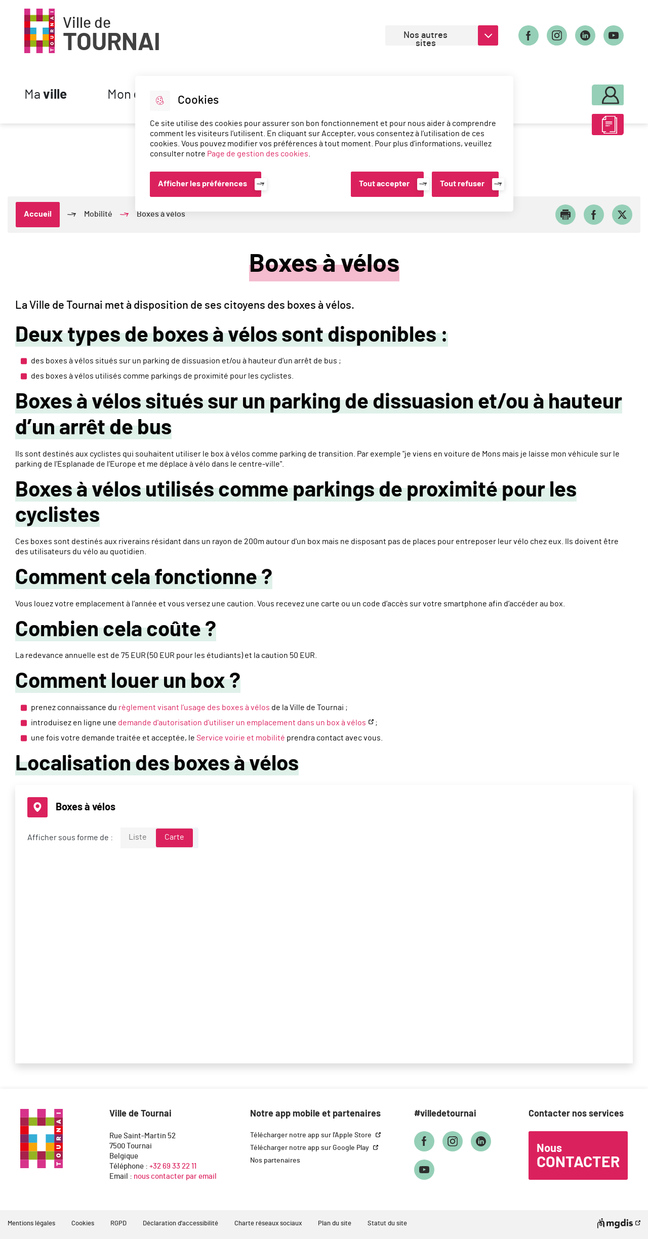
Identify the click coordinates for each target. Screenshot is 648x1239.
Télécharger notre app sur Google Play (310, 1147)
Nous (578, 1156)
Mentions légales (31, 1223)
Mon (581, 92)
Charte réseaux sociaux (268, 1223)
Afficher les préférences (202, 184)
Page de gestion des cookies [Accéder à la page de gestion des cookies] (257, 154)
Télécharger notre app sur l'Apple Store (311, 1135)
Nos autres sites (425, 38)
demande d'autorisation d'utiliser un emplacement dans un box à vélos (242, 723)
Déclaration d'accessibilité (180, 1223)
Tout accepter (384, 184)
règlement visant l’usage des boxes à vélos (194, 708)
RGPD (118, 1223)
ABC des (581, 128)
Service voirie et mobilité (240, 738)
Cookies (82, 1223)
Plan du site (334, 1223)
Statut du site (387, 1223)
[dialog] (324, 144)
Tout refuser (462, 184)
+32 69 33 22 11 (172, 1166)
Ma (45, 95)
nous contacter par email (175, 1176)
